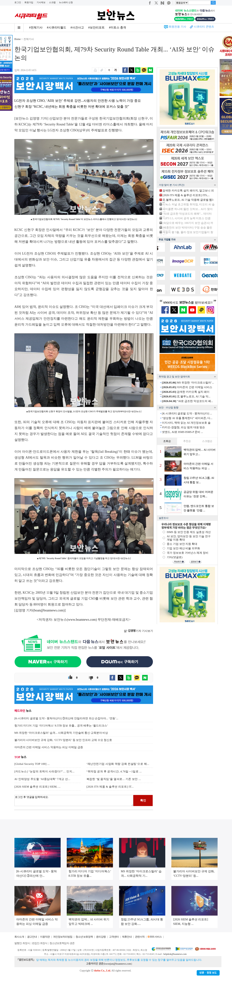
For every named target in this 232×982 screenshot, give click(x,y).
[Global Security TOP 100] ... (32, 763)
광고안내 (32, 936)
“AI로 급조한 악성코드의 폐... (187, 401)
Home (17, 39)
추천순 (187, 441)
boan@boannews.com (48, 610)
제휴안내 (127, 936)
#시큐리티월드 (56, 27)
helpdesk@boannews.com (175, 954)
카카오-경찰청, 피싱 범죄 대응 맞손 (183, 427)
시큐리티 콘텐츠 (204, 26)
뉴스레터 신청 (66, 2)
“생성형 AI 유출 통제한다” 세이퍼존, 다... (187, 418)
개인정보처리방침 (62, 936)
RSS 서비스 (156, 936)
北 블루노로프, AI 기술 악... (186, 396)
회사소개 (19, 936)
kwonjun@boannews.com (117, 963)
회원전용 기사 (177, 26)
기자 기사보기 (138, 630)
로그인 (17, 2)
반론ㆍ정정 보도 (208, 972)
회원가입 (28, 2)
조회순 (167, 441)
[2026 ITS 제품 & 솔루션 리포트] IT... (110, 786)
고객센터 (114, 936)
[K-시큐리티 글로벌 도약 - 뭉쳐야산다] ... (187, 413)
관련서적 (140, 936)
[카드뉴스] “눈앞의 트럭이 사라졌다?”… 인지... (44, 771)
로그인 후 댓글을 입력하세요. (73, 800)
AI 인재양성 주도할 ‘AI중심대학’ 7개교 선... (42, 779)
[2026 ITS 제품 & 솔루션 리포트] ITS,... (185, 195)
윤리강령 (101, 936)
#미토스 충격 (117, 27)
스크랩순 (207, 441)
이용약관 (45, 936)
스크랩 (52, 2)
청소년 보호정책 (84, 936)
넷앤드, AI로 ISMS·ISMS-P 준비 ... (182, 432)
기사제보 (41, 2)
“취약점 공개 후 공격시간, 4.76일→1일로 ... (114, 771)
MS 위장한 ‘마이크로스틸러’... (188, 382)
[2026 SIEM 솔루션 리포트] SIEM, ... (37, 786)
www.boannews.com (82, 619)
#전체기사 (36, 27)
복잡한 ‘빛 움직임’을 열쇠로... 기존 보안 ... (114, 779)
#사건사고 (77, 27)
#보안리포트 (96, 27)
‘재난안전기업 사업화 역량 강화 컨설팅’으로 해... (118, 763)
